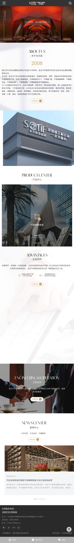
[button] (35, 39)
